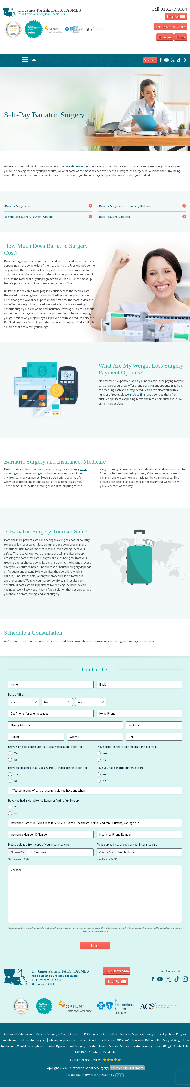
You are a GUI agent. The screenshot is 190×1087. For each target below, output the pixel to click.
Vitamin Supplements (62, 1040)
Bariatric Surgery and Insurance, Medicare (125, 206)
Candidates (107, 1040)
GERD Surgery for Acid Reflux (99, 1034)
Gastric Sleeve (97, 1046)
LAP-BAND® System (87, 1052)
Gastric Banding (142, 1046)
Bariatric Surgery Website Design (88, 1075)
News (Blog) (163, 1046)
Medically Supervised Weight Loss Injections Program (153, 1034)
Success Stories (119, 1046)
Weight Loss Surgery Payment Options (29, 217)
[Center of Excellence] (21, 1006)
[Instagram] (186, 61)
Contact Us (181, 1046)
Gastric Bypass (56, 1046)
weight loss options (78, 166)
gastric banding (47, 473)
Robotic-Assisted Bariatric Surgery (24, 1040)
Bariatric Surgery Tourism (115, 217)
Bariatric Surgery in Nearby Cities (56, 1034)
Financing (165, 37)
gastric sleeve (23, 473)
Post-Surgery (76, 1046)
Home (82, 1040)
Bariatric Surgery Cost (19, 206)
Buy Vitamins (150, 60)
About (92, 1040)
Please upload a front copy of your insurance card (39, 844)
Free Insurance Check (170, 27)
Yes (16, 753)
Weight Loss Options (30, 1046)
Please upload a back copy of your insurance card (127, 844)
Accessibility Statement (18, 1034)
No (16, 759)
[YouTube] (166, 61)
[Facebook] (160, 61)
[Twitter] (173, 61)
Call (116, 971)
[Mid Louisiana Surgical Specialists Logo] (50, 12)
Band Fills (109, 1052)
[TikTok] (179, 61)
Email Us (176, 16)
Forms (180, 37)
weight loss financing (138, 394)
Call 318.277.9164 (169, 9)
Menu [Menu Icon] (29, 59)
